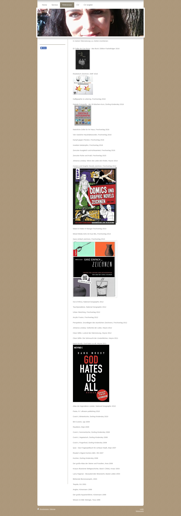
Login (142, 509)
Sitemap (52, 509)
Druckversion (43, 509)
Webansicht (140, 511)
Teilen (43, 48)
